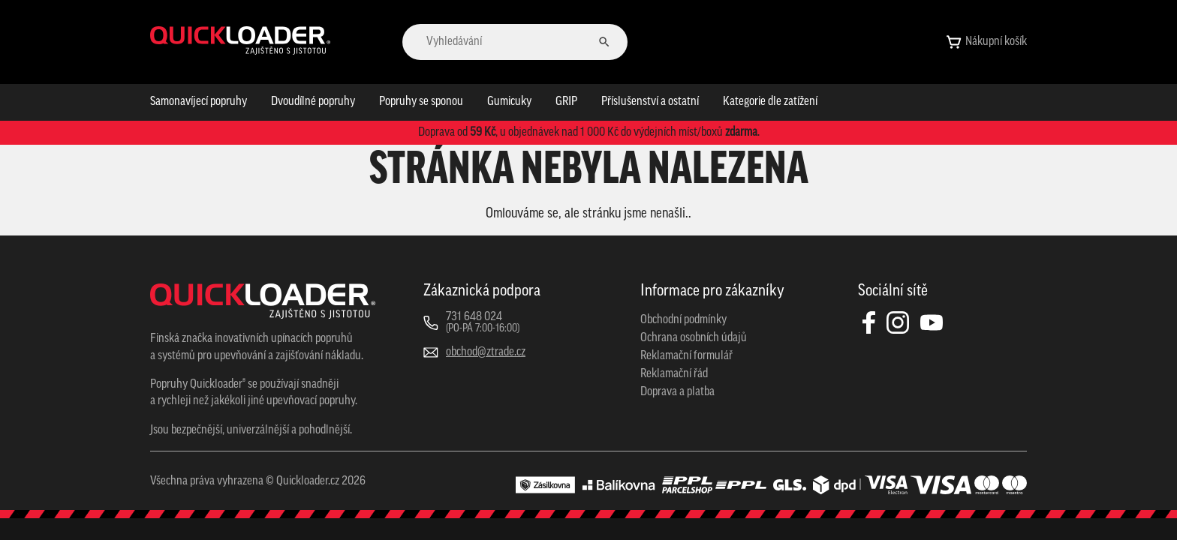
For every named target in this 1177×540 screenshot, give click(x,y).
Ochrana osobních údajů (693, 338)
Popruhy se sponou (421, 102)
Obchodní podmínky (683, 320)
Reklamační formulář (686, 356)
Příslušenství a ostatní (650, 102)
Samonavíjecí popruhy (198, 102)
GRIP (566, 102)
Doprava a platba (677, 392)
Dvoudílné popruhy (313, 102)
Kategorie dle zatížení (770, 102)
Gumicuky (509, 102)
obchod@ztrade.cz (485, 352)
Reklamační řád (674, 374)
